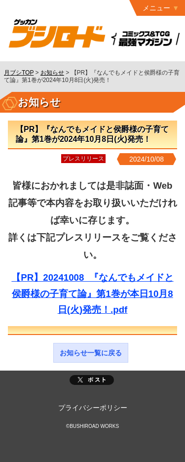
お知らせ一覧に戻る (91, 353)
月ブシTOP (19, 72)
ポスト (91, 380)
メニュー (156, 8)
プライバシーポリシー (92, 408)
